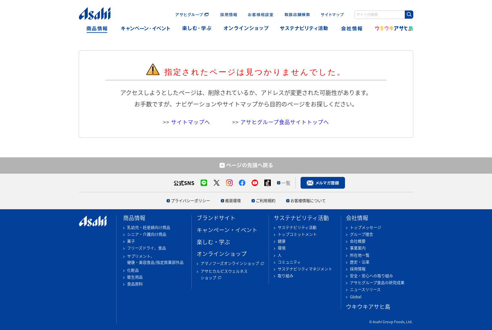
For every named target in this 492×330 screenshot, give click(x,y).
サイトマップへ (190, 122)
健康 (282, 241)
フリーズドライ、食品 (146, 248)
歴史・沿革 (359, 262)
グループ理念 (361, 234)
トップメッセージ (365, 227)
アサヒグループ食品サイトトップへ (284, 122)
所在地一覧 (359, 255)
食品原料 (135, 284)
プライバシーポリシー (190, 201)
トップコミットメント (297, 234)
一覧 (285, 183)
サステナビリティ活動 (301, 218)
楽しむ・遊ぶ (197, 28)
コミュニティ (289, 262)
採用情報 (358, 269)
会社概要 (358, 241)
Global (355, 297)
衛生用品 (135, 277)
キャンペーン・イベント (145, 28)
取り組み (285, 276)
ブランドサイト (216, 218)
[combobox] (383, 14)
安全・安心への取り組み (371, 276)
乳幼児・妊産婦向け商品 (148, 227)
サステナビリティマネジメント (305, 269)
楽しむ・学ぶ (213, 242)
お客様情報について (308, 201)
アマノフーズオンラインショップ (230, 263)
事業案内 (358, 248)
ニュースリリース (365, 289)
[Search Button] (409, 14)
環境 (282, 248)
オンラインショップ (246, 28)
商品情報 (97, 28)
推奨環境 (233, 201)
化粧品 (133, 270)
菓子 (131, 241)
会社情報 (352, 28)
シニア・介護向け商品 (146, 234)
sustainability (304, 28)
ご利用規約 (265, 201)
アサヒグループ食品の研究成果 (377, 283)
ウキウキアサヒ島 (392, 28)
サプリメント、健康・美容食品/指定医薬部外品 (155, 259)
